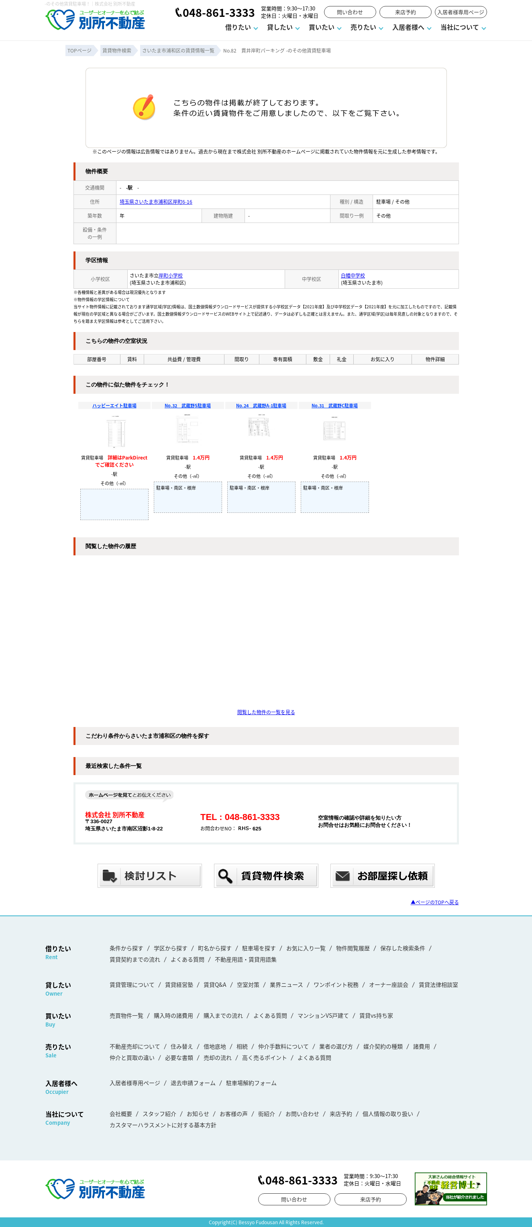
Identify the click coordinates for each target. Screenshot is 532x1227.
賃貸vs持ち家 (376, 1015)
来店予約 (405, 12)
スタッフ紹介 (159, 1113)
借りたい (238, 27)
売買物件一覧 (126, 1015)
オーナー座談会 (388, 984)
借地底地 (215, 1046)
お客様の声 (234, 1113)
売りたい (363, 27)
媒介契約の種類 (383, 1046)
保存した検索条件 (402, 948)
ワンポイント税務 (336, 984)
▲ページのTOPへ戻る (435, 902)
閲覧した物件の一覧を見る (266, 712)
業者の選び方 (336, 1046)
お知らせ (198, 1113)
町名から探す (215, 948)
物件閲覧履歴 (353, 948)
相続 (242, 1046)
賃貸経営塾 (179, 984)
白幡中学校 (353, 275)
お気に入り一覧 (306, 948)
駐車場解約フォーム (251, 1082)
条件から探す (126, 948)
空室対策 (248, 984)
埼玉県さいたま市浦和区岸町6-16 (156, 201)
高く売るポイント (264, 1057)
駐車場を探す (259, 948)
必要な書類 (179, 1057)
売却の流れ (218, 1057)
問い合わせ (350, 12)
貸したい (280, 27)
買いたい (321, 27)
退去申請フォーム (193, 1082)
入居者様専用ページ (460, 12)
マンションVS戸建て (323, 1015)
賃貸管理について (132, 984)
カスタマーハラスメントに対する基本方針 (163, 1124)
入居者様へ (408, 27)
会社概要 (121, 1113)
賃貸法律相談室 (438, 984)
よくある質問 (187, 959)
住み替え (182, 1046)
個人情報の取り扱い (388, 1113)
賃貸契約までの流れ (135, 959)
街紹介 (266, 1113)
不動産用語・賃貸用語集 (246, 959)
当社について (459, 27)
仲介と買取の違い (132, 1057)
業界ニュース (286, 984)
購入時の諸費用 (173, 1015)
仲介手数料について (283, 1046)
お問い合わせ (302, 1113)
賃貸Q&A (215, 984)
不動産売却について (135, 1046)
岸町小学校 (171, 275)
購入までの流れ (223, 1015)
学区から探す (171, 948)
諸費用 (421, 1046)
